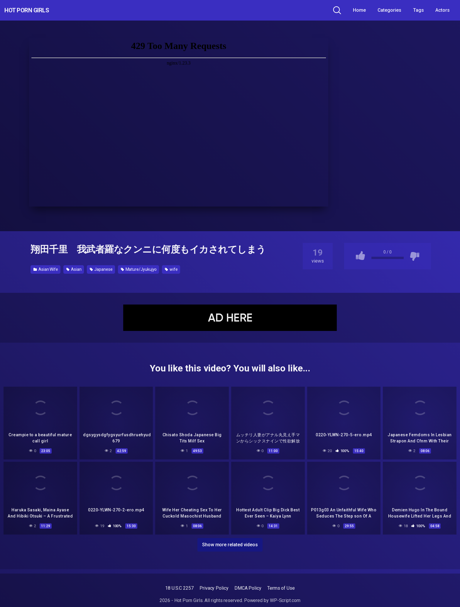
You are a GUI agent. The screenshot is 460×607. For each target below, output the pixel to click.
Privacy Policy (214, 588)
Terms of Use (281, 588)
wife (171, 269)
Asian (73, 269)
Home (359, 10)
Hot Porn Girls (35, 10)
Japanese (101, 269)
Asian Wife (45, 269)
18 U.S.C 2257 (179, 588)
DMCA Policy (247, 588)
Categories (389, 10)
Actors (442, 10)
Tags (418, 10)
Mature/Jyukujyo (139, 269)
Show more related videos (230, 543)
